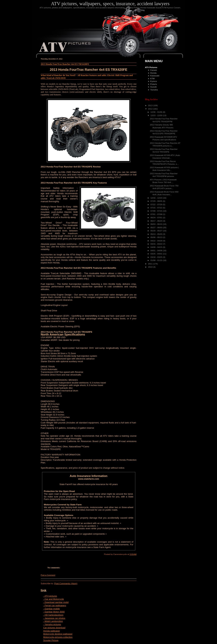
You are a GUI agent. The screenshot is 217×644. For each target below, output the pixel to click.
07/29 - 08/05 (156, 201)
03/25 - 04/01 (156, 254)
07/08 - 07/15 (156, 211)
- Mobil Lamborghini (53, 621)
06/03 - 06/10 (156, 224)
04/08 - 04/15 (156, 247)
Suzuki (153, 87)
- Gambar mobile (51, 608)
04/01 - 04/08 (156, 250)
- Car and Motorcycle (53, 599)
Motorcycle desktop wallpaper (58, 634)
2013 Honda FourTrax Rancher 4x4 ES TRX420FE (65, 64)
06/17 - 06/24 (156, 221)
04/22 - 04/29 (156, 241)
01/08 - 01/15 (156, 260)
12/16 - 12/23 (156, 198)
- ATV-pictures (50, 596)
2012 (150, 109)
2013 (150, 105)
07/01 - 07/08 (156, 214)
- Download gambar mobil (55, 602)
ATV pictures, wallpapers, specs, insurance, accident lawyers (110, 3)
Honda (153, 73)
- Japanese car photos (54, 618)
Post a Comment (48, 575)
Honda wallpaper (51, 631)
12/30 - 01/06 (156, 112)
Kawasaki (154, 75)
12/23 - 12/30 (156, 115)
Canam (153, 70)
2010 (150, 267)
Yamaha (154, 90)
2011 (150, 264)
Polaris (153, 84)
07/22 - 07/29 (156, 204)
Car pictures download (54, 627)
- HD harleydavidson (53, 615)
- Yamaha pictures (52, 624)
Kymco (153, 81)
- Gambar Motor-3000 (54, 611)
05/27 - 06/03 (156, 227)
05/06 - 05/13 (156, 237)
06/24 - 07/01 (156, 217)
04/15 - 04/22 (156, 244)
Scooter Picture (50, 640)
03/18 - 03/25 (156, 257)
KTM (152, 78)
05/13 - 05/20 (156, 234)
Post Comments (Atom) (65, 583)
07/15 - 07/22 (156, 208)
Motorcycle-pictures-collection (58, 637)
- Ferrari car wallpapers (54, 605)
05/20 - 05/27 (156, 231)
